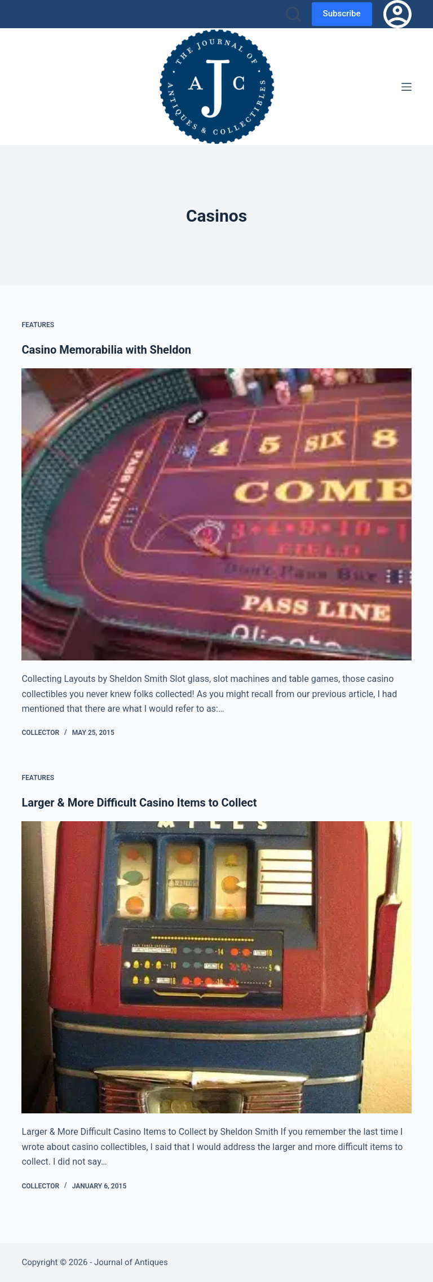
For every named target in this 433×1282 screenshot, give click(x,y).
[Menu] (406, 87)
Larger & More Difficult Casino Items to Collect (139, 802)
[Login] (397, 14)
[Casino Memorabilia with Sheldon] (216, 514)
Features (37, 325)
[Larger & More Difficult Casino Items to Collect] (216, 967)
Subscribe (342, 13)
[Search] (293, 14)
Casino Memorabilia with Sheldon (106, 349)
